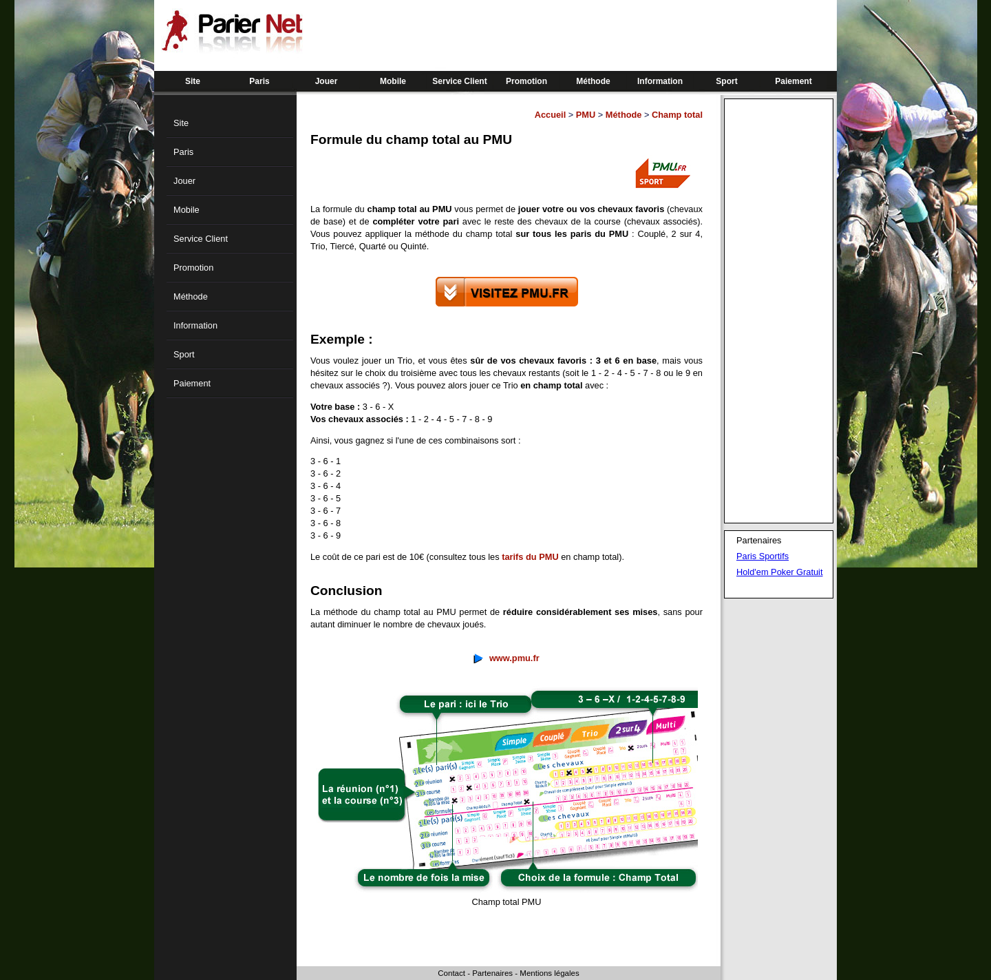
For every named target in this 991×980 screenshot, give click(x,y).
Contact (451, 973)
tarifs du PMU (530, 557)
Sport (726, 81)
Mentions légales (549, 973)
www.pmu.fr (514, 658)
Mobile (393, 81)
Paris (259, 81)
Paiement (793, 81)
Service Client (459, 81)
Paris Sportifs (762, 556)
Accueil (550, 115)
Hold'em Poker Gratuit (779, 572)
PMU (585, 115)
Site (192, 81)
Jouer (326, 81)
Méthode (593, 81)
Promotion (526, 81)
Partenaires (492, 973)
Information (660, 81)
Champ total (677, 115)
